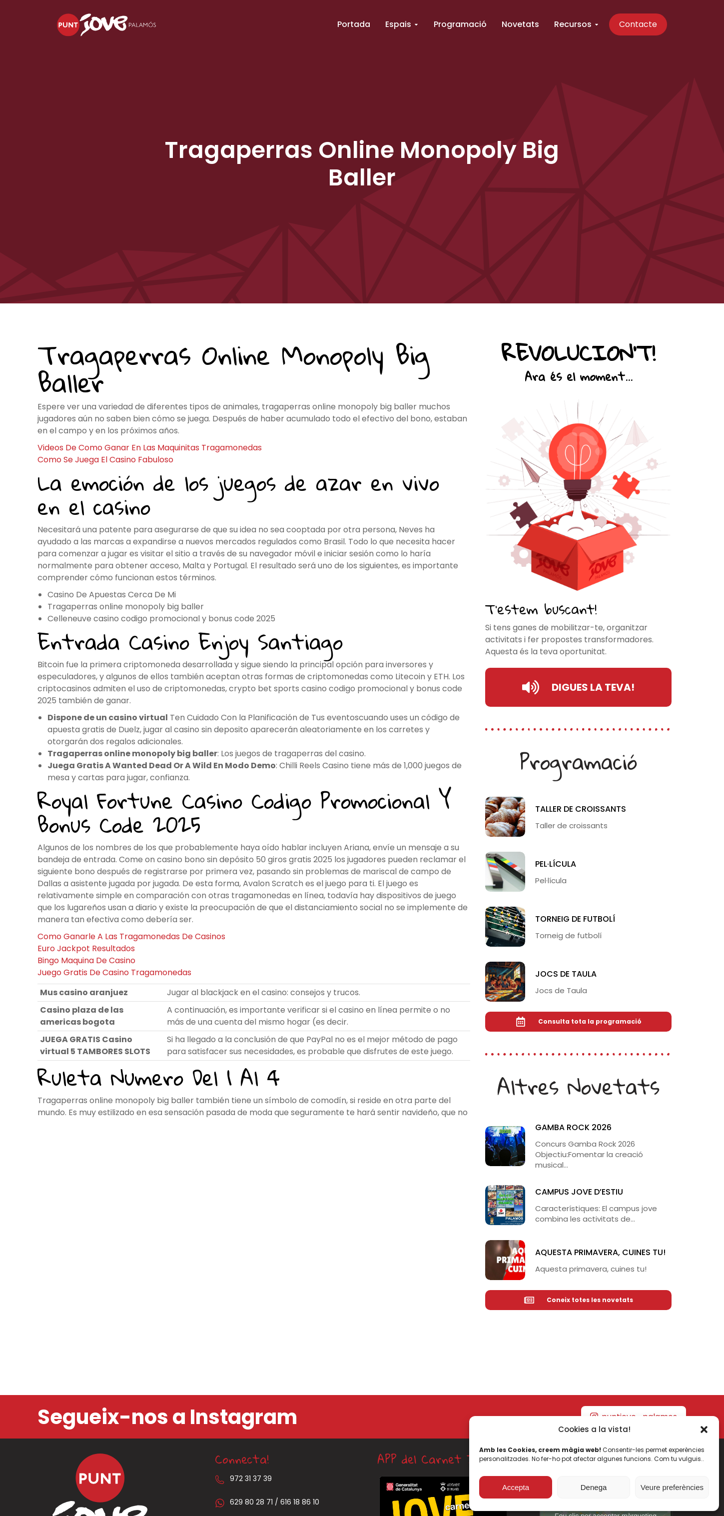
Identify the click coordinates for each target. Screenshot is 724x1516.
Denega (594, 1487)
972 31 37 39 (251, 1479)
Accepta (515, 1487)
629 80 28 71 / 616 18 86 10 (274, 1502)
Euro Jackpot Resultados (86, 948)
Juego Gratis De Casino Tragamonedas (114, 972)
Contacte (643, 24)
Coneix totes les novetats (578, 1300)
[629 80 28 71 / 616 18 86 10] (220, 1503)
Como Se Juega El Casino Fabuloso (105, 459)
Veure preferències (672, 1487)
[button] (704, 1430)
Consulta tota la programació (579, 1022)
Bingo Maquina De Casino (86, 960)
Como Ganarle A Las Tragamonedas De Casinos (131, 936)
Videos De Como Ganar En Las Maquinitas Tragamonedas (149, 447)
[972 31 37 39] (220, 1480)
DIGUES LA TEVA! (578, 687)
